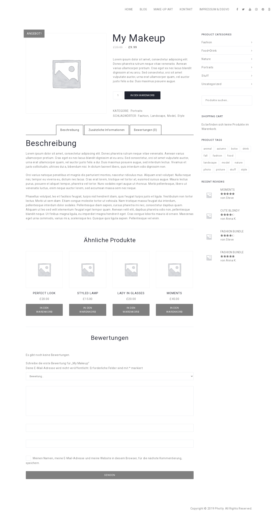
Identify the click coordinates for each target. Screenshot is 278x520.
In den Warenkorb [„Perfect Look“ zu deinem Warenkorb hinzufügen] (44, 309)
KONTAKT (186, 9)
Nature (206, 59)
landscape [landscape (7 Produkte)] (210, 162)
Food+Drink (209, 50)
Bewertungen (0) (145, 129)
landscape (158, 115)
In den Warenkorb (142, 95)
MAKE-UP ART (163, 9)
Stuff (205, 75)
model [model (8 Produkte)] (226, 162)
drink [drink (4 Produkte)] (246, 148)
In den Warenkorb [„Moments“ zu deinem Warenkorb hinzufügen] (174, 309)
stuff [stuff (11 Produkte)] (233, 169)
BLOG (143, 9)
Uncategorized (211, 84)
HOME (129, 9)
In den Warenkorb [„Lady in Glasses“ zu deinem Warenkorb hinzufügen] (131, 309)
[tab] (69, 130)
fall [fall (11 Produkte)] (206, 155)
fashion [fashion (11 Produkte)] (217, 155)
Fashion (207, 42)
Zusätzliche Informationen (107, 129)
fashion (143, 115)
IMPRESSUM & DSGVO (215, 9)
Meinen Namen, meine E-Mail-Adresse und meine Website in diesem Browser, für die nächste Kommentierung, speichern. (104, 461)
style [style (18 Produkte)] (244, 169)
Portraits (137, 110)
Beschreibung (69, 129)
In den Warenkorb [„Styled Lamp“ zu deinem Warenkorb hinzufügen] (87, 309)
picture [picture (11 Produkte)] (220, 169)
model (171, 115)
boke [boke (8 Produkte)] (234, 148)
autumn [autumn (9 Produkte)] (221, 148)
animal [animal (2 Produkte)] (208, 148)
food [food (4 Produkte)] (230, 155)
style (181, 115)
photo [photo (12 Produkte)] (207, 169)
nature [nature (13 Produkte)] (238, 162)
